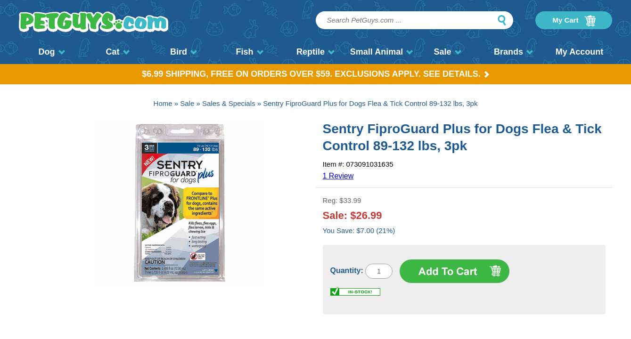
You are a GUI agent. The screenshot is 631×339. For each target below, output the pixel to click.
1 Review (338, 176)
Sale (447, 51)
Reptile (315, 51)
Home (163, 103)
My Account (579, 51)
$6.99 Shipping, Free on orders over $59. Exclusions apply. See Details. (315, 74)
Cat (117, 51)
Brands (513, 51)
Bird (183, 51)
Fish (249, 51)
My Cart (573, 20)
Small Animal (381, 51)
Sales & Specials (228, 103)
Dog (52, 51)
